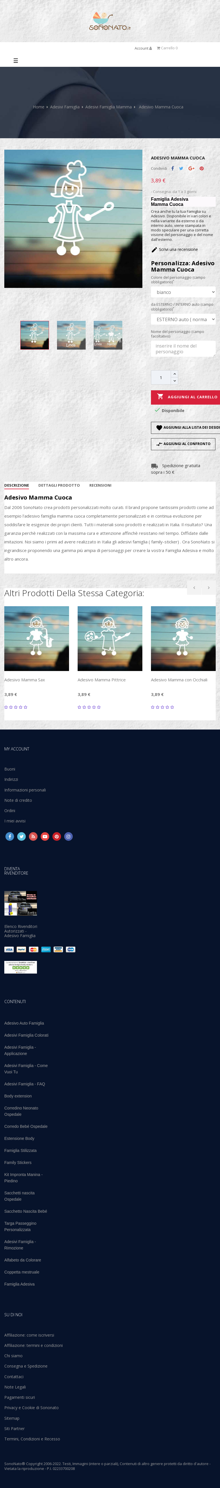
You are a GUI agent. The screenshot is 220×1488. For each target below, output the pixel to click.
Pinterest (202, 168)
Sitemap (11, 1418)
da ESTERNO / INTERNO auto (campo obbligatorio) (182, 306)
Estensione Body (19, 1138)
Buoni (9, 769)
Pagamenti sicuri (19, 1397)
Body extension (18, 1096)
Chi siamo (13, 1355)
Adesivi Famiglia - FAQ (24, 1084)
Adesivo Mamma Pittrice (102, 679)
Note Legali (15, 1387)
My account (16, 749)
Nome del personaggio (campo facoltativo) (177, 334)
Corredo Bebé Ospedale (26, 1126)
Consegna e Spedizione (26, 1366)
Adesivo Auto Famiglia (24, 1023)
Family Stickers (18, 1162)
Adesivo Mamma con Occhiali (179, 679)
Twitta (181, 168)
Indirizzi (11, 779)
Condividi (172, 168)
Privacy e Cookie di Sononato (31, 1407)
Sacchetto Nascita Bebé (25, 1211)
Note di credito (18, 800)
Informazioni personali (25, 790)
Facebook (9, 836)
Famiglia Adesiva (19, 1284)
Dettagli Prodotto (59, 485)
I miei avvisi (14, 821)
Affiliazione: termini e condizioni (33, 1345)
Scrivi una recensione (174, 249)
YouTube (45, 836)
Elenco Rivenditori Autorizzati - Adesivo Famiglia (20, 931)
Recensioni (100, 485)
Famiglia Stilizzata (20, 1150)
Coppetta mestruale (21, 1272)
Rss (33, 836)
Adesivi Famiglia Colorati (26, 1035)
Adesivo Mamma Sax (24, 679)
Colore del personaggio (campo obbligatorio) (178, 279)
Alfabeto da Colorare (22, 1260)
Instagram (68, 836)
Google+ (191, 168)
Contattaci (13, 1376)
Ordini (9, 810)
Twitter (21, 836)
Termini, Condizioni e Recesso (32, 1439)
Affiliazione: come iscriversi (29, 1335)
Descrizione (16, 485)
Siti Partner (14, 1428)
